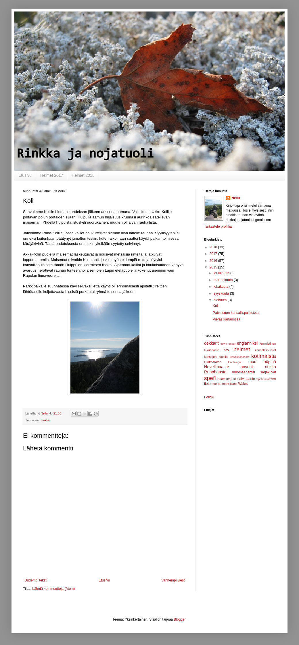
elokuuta (221, 300)
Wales (243, 384)
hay (226, 350)
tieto (207, 384)
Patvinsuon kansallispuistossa (235, 313)
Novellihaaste (216, 366)
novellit (247, 366)
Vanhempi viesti (173, 580)
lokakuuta (221, 287)
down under (228, 343)
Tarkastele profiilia (218, 226)
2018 (214, 247)
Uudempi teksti (35, 580)
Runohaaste (215, 372)
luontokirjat (234, 362)
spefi (210, 378)
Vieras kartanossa (226, 319)
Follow (209, 397)
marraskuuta (224, 280)
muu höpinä (262, 361)
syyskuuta (222, 293)
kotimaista (263, 356)
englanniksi (247, 343)
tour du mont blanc (224, 383)
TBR (273, 379)
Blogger (180, 619)
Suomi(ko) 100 (227, 379)
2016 (214, 261)
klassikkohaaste (239, 356)
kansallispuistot (265, 350)
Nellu (235, 198)
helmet (241, 349)
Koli (215, 306)
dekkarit (211, 343)
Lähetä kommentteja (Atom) (53, 589)
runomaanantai (243, 372)
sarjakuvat (268, 372)
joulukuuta (222, 273)
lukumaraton (212, 362)
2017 (214, 254)
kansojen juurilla (216, 356)
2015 (214, 267)
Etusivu (25, 175)
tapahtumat (263, 379)
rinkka (45, 420)
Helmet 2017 (51, 175)
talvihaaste (246, 379)
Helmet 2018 (83, 175)
